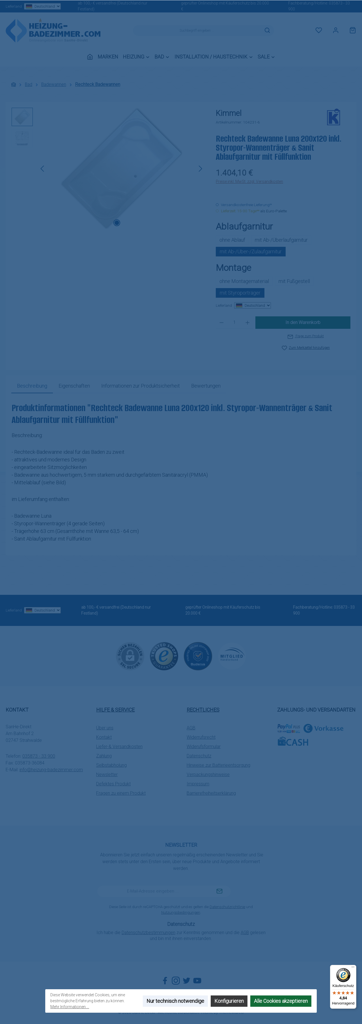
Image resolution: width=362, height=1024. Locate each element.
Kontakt (104, 737)
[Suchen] (267, 30)
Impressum (198, 784)
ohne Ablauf (232, 240)
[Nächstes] (200, 168)
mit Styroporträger (240, 293)
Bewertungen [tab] (206, 386)
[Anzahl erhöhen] (247, 322)
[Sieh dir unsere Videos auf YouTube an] (197, 981)
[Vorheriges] (42, 168)
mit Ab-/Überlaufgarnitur (281, 240)
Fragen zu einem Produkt (121, 793)
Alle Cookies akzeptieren (281, 1001)
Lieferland (33, 6)
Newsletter (107, 774)
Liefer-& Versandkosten (119, 746)
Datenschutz (199, 756)
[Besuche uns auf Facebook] (165, 981)
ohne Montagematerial (244, 281)
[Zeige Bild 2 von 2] (126, 223)
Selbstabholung (111, 765)
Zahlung (104, 756)
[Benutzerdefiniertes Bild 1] (164, 656)
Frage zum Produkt (306, 336)
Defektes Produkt (113, 784)
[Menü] (353, 968)
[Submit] (219, 891)
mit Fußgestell (294, 281)
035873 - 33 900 (38, 756)
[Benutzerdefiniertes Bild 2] (198, 656)
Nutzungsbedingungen (180, 912)
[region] (108, 168)
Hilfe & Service (115, 710)
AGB (191, 728)
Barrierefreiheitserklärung (211, 793)
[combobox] (197, 30)
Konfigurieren (229, 1001)
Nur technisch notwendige (175, 1001)
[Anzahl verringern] (221, 322)
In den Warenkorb (302, 322)
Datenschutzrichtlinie (227, 907)
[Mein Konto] (336, 30)
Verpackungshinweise (208, 774)
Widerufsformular (204, 746)
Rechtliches (203, 710)
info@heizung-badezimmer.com (51, 769)
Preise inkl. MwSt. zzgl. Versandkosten (249, 181)
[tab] (32, 385)
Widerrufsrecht (201, 737)
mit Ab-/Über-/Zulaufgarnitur (251, 251)
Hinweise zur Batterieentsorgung (218, 765)
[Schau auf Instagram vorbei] (176, 981)
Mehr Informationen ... (69, 1006)
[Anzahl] (234, 322)
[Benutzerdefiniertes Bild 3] (232, 656)
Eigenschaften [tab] (74, 386)
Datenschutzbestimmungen (148, 932)
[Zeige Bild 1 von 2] (117, 223)
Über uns (104, 728)
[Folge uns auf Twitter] (186, 981)
